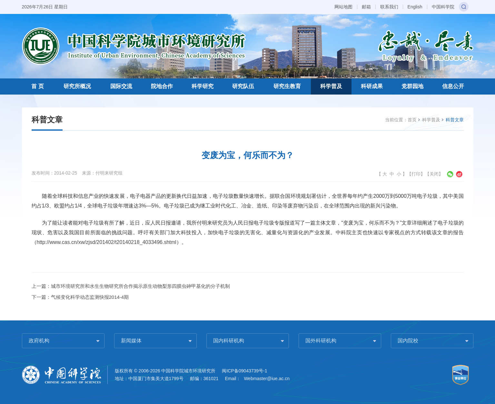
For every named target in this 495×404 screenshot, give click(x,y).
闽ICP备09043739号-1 (244, 370)
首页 (412, 119)
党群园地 (412, 86)
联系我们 (389, 7)
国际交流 (121, 86)
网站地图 (343, 7)
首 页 (37, 86)
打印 (416, 174)
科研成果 (372, 86)
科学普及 (331, 86)
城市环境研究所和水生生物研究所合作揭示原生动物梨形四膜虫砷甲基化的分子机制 (140, 286)
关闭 (434, 174)
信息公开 (453, 86)
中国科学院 (443, 7)
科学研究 (202, 86)
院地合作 (162, 86)
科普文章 (455, 119)
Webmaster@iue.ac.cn (267, 378)
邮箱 (366, 7)
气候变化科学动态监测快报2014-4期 (90, 297)
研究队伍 (243, 86)
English (415, 7)
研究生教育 (287, 86)
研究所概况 (77, 86)
